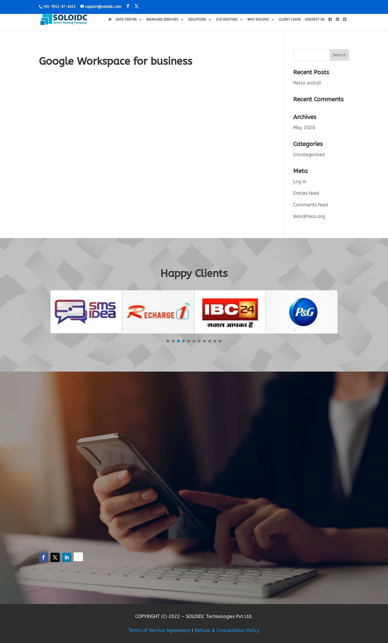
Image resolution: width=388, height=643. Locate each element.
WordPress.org (309, 216)
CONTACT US (314, 19)
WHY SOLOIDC (258, 19)
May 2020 (304, 127)
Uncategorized (309, 154)
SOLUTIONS (197, 19)
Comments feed (310, 205)
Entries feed (306, 193)
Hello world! (307, 83)
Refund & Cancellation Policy (227, 630)
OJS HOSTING (226, 19)
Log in (299, 181)
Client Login (290, 19)
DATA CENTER (126, 19)
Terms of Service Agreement (159, 630)
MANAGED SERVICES (162, 19)
